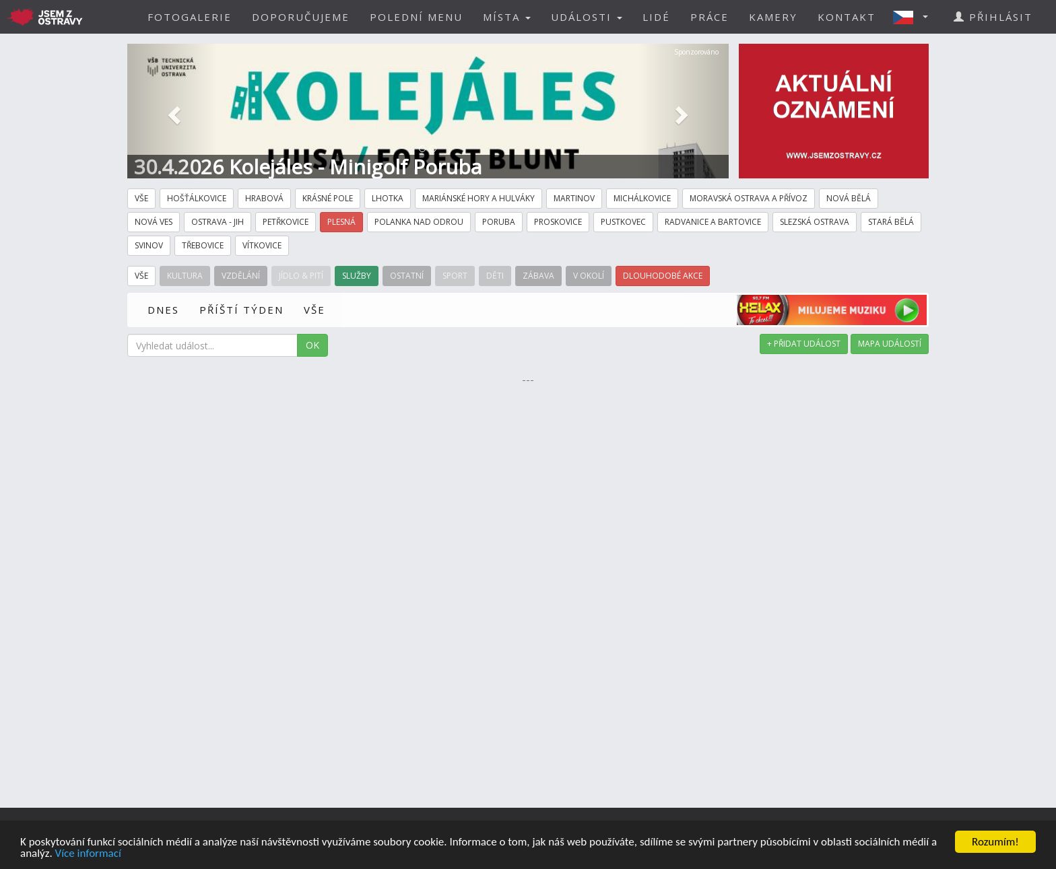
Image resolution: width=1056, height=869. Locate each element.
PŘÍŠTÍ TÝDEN (241, 309)
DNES (163, 309)
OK (312, 345)
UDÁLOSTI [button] (586, 17)
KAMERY (773, 17)
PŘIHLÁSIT (993, 17)
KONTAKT (847, 17)
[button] (915, 17)
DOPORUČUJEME (301, 17)
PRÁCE (709, 17)
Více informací (88, 853)
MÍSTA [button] (507, 17)
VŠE (314, 309)
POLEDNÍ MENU (416, 17)
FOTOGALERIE (189, 17)
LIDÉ (656, 17)
